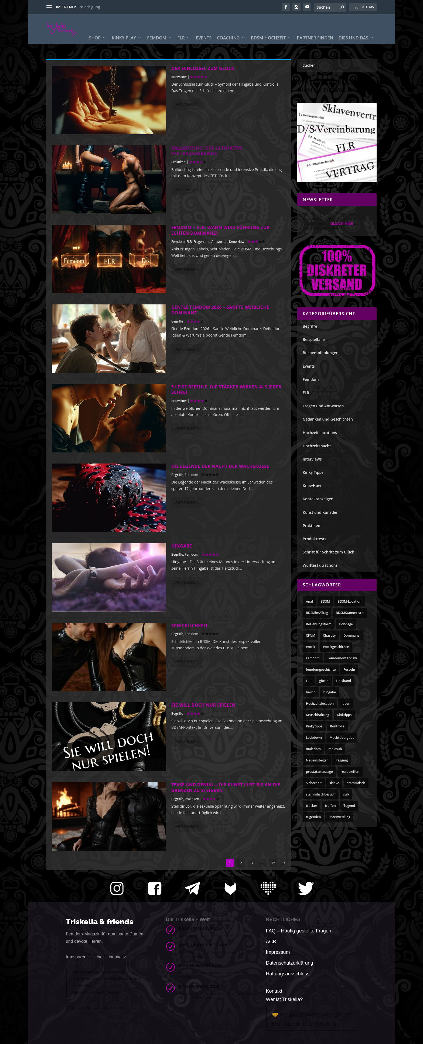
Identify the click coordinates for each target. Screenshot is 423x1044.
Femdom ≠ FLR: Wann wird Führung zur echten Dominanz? (220, 230)
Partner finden (315, 42)
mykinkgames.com (200, 965)
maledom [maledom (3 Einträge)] (313, 749)
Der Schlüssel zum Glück (202, 68)
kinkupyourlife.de (201, 928)
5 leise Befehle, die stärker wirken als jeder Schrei (226, 389)
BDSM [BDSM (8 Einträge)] (325, 601)
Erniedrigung (88, 6)
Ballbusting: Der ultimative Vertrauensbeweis (207, 151)
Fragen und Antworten (210, 241)
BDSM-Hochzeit (268, 42)
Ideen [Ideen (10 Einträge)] (346, 703)
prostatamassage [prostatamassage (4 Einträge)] (319, 771)
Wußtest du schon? (320, 565)
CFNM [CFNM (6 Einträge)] (310, 635)
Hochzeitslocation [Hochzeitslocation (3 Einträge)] (320, 703)
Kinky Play (124, 42)
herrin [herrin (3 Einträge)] (311, 692)
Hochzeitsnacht (317, 445)
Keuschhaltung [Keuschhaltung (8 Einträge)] (317, 715)
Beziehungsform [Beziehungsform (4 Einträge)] (318, 624)
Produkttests (314, 538)
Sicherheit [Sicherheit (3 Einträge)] (314, 783)
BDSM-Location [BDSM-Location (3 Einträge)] (349, 601)
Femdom (156, 42)
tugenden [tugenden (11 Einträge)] (313, 817)
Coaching (228, 42)
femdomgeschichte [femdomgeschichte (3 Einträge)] (321, 669)
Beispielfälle (314, 339)
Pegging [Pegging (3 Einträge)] (342, 760)
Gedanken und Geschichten (328, 419)
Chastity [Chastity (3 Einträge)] (329, 635)
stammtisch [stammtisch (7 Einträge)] (356, 783)
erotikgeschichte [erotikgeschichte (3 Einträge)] (336, 646)
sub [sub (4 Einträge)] (346, 794)
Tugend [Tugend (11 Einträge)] (349, 805)
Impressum (278, 952)
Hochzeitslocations (320, 432)
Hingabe (181, 546)
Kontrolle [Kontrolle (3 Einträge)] (337, 726)
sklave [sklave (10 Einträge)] (334, 783)
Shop (95, 42)
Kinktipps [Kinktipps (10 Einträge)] (344, 715)
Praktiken (178, 162)
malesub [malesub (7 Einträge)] (335, 749)
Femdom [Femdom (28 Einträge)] (313, 658)
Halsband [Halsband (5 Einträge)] (343, 681)
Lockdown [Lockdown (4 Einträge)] (314, 737)
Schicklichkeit (189, 626)
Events (204, 42)
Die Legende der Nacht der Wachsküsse (220, 466)
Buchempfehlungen (321, 352)
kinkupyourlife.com (203, 944)
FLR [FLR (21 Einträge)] (309, 681)
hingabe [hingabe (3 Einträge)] (329, 692)
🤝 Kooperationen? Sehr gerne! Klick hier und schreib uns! (311, 1019)
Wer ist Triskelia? (284, 999)
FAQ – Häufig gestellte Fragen (298, 931)
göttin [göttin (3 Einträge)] (323, 681)
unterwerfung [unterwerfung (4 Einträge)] (339, 817)
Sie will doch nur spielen (203, 705)
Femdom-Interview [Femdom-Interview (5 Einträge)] (342, 658)
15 (273, 862)
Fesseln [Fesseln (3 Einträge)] (349, 669)
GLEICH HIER (341, 223)
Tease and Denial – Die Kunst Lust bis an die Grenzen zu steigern (225, 787)
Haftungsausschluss (287, 973)
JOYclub (100, 1007)
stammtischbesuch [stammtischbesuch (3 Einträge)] (320, 794)
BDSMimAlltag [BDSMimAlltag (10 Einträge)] (317, 612)
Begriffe (177, 321)
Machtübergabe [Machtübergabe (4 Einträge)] (342, 737)
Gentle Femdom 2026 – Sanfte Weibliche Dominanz (220, 310)
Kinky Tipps (313, 472)
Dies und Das (353, 42)
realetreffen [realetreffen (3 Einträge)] (350, 771)
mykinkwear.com (199, 986)
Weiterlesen (187, 104)
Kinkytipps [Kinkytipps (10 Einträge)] (314, 726)
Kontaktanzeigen (318, 498)
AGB (271, 941)
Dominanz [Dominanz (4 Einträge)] (351, 635)
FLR (181, 42)
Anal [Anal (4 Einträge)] (309, 601)
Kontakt (274, 991)
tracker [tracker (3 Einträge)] (311, 805)
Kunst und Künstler (320, 512)
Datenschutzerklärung (289, 963)
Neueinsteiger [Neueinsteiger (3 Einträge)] (317, 760)
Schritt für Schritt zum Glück (328, 552)
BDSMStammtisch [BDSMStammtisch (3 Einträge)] (350, 612)
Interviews (312, 459)
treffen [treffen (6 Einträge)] (330, 805)
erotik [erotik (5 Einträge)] (310, 646)
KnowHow (179, 77)
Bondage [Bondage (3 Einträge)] (346, 624)
